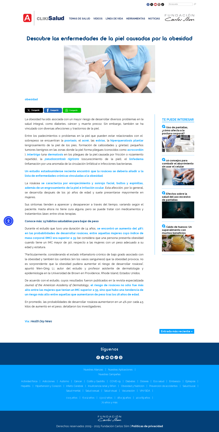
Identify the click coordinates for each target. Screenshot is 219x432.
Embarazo (175, 381)
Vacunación (128, 390)
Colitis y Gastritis (96, 381)
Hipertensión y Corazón (48, 386)
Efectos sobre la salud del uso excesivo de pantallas (176, 196)
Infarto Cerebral (74, 386)
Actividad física (29, 381)
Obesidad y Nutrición (132, 386)
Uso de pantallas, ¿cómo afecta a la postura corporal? (175, 130)
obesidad (31, 99)
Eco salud (158, 381)
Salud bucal (189, 386)
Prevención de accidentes (163, 386)
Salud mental (73, 390)
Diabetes (130, 381)
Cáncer (78, 381)
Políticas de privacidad (147, 426)
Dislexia (144, 381)
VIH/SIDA (145, 390)
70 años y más (109, 402)
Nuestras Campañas (110, 374)
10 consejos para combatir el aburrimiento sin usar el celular (178, 163)
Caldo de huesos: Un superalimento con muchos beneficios (177, 229)
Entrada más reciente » (177, 331)
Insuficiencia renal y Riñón (102, 386)
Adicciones (48, 381)
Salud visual (110, 390)
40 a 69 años (143, 397)
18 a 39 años (124, 397)
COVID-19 (115, 381)
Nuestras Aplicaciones (120, 369)
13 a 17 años (105, 397)
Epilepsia (190, 381)
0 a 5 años (71, 397)
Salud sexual (92, 390)
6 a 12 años (88, 397)
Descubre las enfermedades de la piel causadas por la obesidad (109, 39)
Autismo (64, 381)
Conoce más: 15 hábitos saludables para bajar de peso (62, 221)
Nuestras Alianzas (93, 369)
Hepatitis (25, 386)
